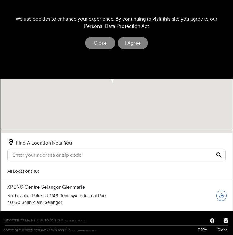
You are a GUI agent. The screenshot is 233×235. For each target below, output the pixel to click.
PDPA (204, 230)
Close (100, 43)
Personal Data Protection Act (116, 26)
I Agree (133, 43)
